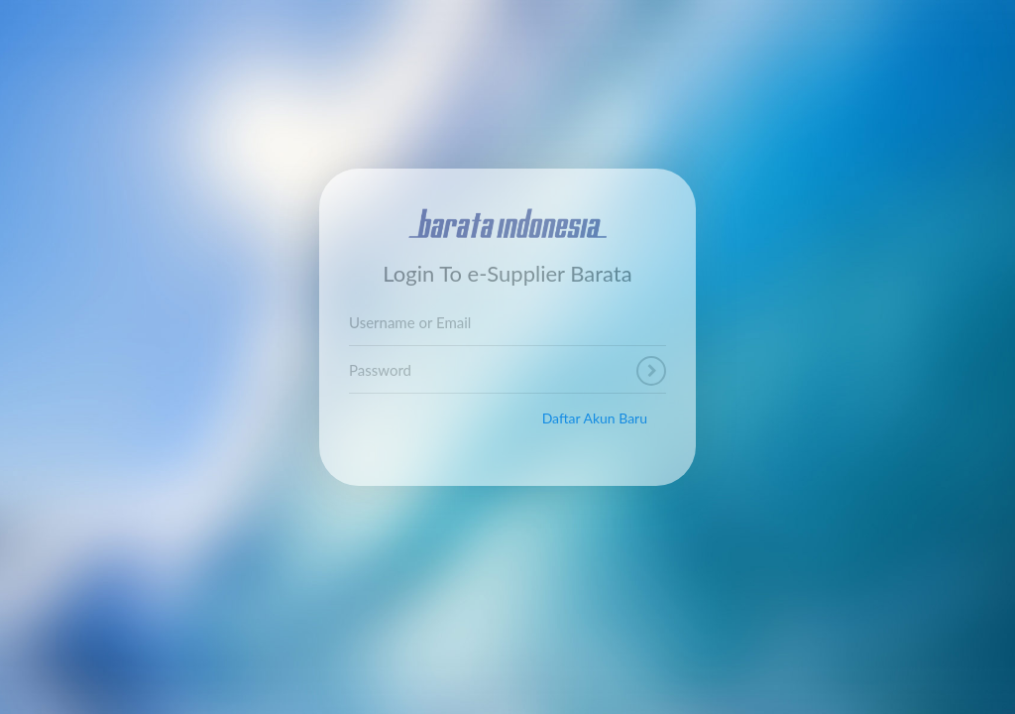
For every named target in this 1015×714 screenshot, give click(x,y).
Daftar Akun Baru (594, 418)
